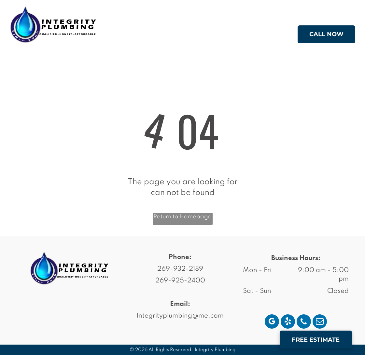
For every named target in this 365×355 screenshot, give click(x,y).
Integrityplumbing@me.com (180, 316)
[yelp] (288, 322)
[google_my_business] (272, 322)
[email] (320, 322)
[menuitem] (153, 35)
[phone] (304, 322)
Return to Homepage (182, 217)
